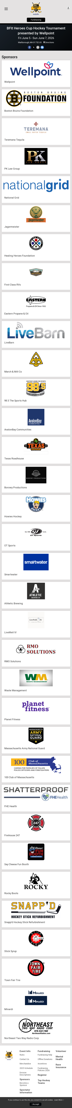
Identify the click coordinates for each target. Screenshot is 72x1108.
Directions (49, 42)
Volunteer (61, 1051)
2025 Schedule (26, 1068)
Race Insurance (61, 1066)
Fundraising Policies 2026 (44, 1069)
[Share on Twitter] (33, 47)
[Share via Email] (37, 47)
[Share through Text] (42, 47)
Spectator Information (26, 1091)
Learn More (58, 1100)
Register (42, 1075)
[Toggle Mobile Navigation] (6, 9)
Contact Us (24, 1059)
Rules (22, 1055)
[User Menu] (68, 7)
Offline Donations (45, 1059)
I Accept (35, 1104)
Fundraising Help (45, 1055)
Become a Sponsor (24, 1084)
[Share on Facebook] (29, 47)
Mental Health (59, 1058)
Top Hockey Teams (44, 1081)
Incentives (42, 1064)
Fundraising (36, 20)
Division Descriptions (25, 1074)
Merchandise (25, 1064)
